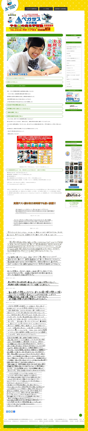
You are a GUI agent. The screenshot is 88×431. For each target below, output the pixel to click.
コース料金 (46, 8)
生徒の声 (68, 53)
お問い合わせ (69, 86)
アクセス (68, 81)
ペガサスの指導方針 (31, 8)
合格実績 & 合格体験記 (61, 8)
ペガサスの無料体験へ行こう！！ (73, 58)
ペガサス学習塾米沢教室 (42, 425)
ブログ (68, 63)
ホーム (68, 44)
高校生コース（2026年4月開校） (73, 79)
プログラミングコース (71, 72)
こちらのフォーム (14, 184)
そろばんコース (70, 67)
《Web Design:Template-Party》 (44, 427)
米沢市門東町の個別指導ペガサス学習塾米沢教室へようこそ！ (74, 47)
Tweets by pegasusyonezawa (71, 143)
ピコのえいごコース (70, 70)
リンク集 (68, 84)
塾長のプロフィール (70, 65)
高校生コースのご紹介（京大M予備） (73, 76)
